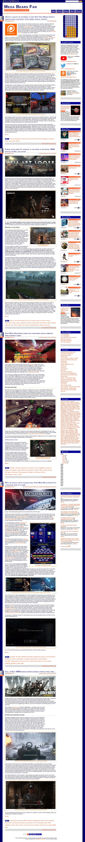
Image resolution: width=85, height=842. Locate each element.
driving (77, 423)
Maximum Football (70, 440)
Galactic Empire (21, 470)
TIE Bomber (15, 472)
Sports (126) (64, 376)
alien (67, 402)
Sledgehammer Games (39, 820)
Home (53, 11)
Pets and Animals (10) (66, 371)
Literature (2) (64, 368)
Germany (29, 322)
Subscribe (16, 1)
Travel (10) (63, 383)
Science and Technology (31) (68, 373)
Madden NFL (72, 438)
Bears (78, 404)
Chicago (73, 406)
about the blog (73, 54)
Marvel (68, 439)
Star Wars (12, 467)
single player (19, 659)
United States (35, 322)
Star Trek (29, 138)
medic (11, 325)
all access (71, 402)
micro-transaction (50, 656)
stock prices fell (19, 542)
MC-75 (43, 472)
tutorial (42, 325)
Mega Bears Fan (20, 6)
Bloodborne (68, 405)
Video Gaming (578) (66, 385)
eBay (22, 663)
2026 (71, 458)
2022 (62, 468)
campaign (26, 659)
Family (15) (64, 361)
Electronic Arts (34, 467)
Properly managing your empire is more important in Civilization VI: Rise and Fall (74, 268)
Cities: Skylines (72, 407)
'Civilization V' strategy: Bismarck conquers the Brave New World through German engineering (74, 246)
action (67, 401)
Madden (66, 438)
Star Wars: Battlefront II (34, 656)
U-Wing (50, 470)
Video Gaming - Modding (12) (68, 388)
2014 (62, 481)
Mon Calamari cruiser (10, 474)
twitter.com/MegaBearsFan (68, 68)
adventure (63, 402)
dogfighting (42, 467)
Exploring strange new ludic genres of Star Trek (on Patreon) (65, 108)
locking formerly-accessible (12, 612)
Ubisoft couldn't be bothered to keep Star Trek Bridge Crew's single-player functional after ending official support (30, 18)
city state (77, 409)
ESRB (54, 825)
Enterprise (71, 425)
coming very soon (10, 608)
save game (51, 138)
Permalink (44, 143)
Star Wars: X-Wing (10, 661)
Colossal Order (68, 418)
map (66, 439)
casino (18, 663)
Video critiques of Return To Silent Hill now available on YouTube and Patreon (74, 134)
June (63, 455)
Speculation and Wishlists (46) (69, 374)
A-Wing (45, 470)
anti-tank (27, 325)
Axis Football (70, 404)
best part (31, 364)
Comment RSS (65, 546)
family (74, 427)
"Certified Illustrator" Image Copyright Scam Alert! (74, 279)
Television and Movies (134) (68, 379)
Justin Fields (67, 436)
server (6, 141)
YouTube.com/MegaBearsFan (68, 61)
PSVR (33, 138)
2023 (62, 467)
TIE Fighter (8, 472)
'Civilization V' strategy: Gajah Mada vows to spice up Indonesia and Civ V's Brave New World (70, 505)
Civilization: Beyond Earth (70, 415)
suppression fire (34, 325)
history (48, 320)
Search (66, 11)
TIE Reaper (30, 472)
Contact (78, 11)
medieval (77, 440)
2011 (62, 485)
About (72, 11)
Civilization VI (64, 414)
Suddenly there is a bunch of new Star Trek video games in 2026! (74, 146)
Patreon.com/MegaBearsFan (68, 77)
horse (66, 434)
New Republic (30, 470)
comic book (76, 418)
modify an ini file (49, 37)
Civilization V (65, 411)
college (74, 416)
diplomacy (63, 423)
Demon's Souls (68, 421)
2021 (62, 470)
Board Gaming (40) (66, 355)
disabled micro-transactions (12, 531)
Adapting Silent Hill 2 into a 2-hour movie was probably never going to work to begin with (70, 540)
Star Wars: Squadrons (21, 467)
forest (75, 428)
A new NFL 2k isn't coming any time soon (74, 179)
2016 (62, 478)
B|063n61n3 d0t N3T (41, 838)
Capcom (66, 406)
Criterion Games (46, 661)
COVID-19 (76, 419)
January (64, 462)
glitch (66, 431)
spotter (19, 325)
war (26, 822)
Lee (62, 542)
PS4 (37, 138)
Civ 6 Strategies (65, 334)
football (70, 428)
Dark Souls (77, 420)
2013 (62, 482)
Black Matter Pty (22, 320)
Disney (17, 661)
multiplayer (45, 138)
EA (28, 467)
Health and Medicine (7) (67, 364)
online (17, 322)
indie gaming (73, 434)
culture (67, 420)
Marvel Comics (74, 439)
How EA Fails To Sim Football (68, 337)
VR (51, 467)
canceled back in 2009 (33, 372)
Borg (62, 406)
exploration (69, 427)
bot (45, 825)
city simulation (71, 409)
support (7, 325)
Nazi (19, 822)
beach (75, 404)
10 (66, 284)
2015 (62, 479)
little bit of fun (16, 707)
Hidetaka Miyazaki (69, 432)
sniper (15, 325)
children (66, 407)
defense (63, 421)
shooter (14, 659)
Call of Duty (13, 820)
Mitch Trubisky (67, 443)
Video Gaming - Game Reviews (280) (70, 386)
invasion (63, 435)
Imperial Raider (43, 659)
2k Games (63, 401)
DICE (31, 661)
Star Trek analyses (66, 342)
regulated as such (16, 551)
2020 (62, 472)
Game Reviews (52, 153)
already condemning (21, 516)
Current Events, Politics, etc (31, 487)
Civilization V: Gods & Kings (73, 413)
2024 (62, 465)
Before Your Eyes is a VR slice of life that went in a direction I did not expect (74, 157)
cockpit (47, 467)
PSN (40, 138)
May (63, 456)
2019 (62, 473)
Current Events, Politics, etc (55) (69, 358)
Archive (59, 11)
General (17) (64, 362)
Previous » (38, 834)
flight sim (7, 470)
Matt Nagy (63, 440)
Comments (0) (52, 327)
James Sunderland (69, 435)
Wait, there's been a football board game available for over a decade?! (74, 191)
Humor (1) (63, 367)
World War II (8, 322)
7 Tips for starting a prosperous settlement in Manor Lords (74, 290)
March (64, 459)
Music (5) (63, 370)
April (63, 458)
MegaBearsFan (10, 21)
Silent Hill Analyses (66, 339)
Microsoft (63, 441)
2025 (62, 464)
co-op (62, 419)
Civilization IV (70, 410)
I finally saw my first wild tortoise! (74, 167)
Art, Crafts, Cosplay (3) (67, 353)
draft (74, 423)
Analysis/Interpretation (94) (68, 352)
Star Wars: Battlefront (21, 656)
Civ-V (78, 415)
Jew (35, 822)
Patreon (18, 141)
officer (49, 322)
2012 (62, 484)
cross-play (47, 325)
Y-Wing (41, 470)
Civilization (64, 410)
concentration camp (41, 822)
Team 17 (29, 320)
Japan (76, 435)
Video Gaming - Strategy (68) (68, 389)
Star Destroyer (37, 472)
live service (12, 141)
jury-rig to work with (32, 433)
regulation (13, 663)
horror (63, 434)
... (77, 120)
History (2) (63, 365)
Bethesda (63, 405)
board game (75, 405)
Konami (73, 436)
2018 (62, 475)
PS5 (33, 320)
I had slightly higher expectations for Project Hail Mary (74, 202)
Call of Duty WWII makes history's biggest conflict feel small (30, 671)
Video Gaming (52, 21)
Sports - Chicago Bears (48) (68, 377)
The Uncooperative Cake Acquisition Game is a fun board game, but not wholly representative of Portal (74, 224)
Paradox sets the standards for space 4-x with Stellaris (65, 309)
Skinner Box (15, 825)
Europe (76, 425)
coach (70, 416)
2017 (62, 476)
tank (23, 325)
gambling (7, 663)
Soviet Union (43, 322)
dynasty (63, 424)
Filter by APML (8, 1)
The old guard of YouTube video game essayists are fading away (69, 512)
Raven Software (50, 820)
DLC (71, 423)
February (64, 461)
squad (13, 322)
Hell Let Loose (13, 320)
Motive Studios (38, 661)
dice (74, 421)
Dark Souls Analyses (66, 340)
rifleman (53, 322)
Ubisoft (24, 138)
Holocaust (30, 822)
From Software (70, 430)
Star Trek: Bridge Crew (16, 138)
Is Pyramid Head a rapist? (73, 255)
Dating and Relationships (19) (69, 359)
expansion (63, 427)
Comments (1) (52, 143)
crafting (63, 420)
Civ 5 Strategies (65, 336)
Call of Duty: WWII (21, 820)
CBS (69, 406)
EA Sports (70, 424)
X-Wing (36, 470)
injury (78, 434)
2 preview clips (29, 26)
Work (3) (63, 391)
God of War (71, 431)
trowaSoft (74, 38)
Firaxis (65, 428)
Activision (29, 820)
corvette (19, 474)
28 (66, 261)
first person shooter (40, 320)
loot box (43, 656)
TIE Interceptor (22, 472)
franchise (63, 430)
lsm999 (62, 508)
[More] (6, 134)
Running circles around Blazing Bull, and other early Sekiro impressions (70, 496)
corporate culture (68, 419)
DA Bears (71, 420)
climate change (64, 416)
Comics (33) (64, 356)
